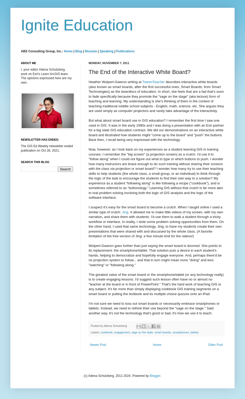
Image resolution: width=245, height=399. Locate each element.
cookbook (107, 332)
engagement (122, 332)
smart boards (163, 332)
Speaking (106, 51)
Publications (125, 51)
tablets (194, 332)
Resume (91, 51)
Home (68, 51)
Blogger (155, 376)
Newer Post (98, 345)
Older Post (215, 345)
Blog (78, 51)
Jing (125, 212)
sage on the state (142, 332)
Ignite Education (77, 25)
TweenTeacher (153, 82)
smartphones (181, 332)
